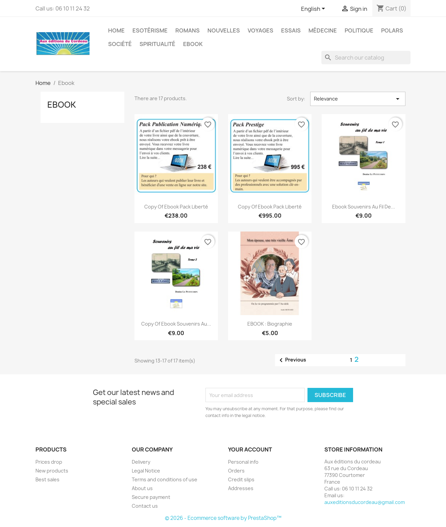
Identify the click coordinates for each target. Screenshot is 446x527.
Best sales (47, 479)
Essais (291, 30)
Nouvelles (223, 30)
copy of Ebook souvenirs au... (176, 324)
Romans (187, 30)
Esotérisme (150, 30)
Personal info (243, 462)
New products (51, 470)
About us (142, 488)
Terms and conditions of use (164, 479)
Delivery (141, 462)
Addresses (240, 488)
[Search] (366, 57)
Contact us (145, 506)
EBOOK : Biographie (269, 324)
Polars (392, 30)
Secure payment (151, 497)
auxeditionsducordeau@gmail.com (364, 502)
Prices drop (48, 462)
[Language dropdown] (314, 9)
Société (120, 44)
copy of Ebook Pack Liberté (176, 206)
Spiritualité (157, 44)
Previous (291, 360)
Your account (250, 449)
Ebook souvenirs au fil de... (363, 206)
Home (116, 30)
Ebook (193, 44)
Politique (359, 30)
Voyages (260, 30)
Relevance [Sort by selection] (358, 99)
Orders (236, 470)
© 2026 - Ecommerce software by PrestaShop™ (223, 518)
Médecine (322, 30)
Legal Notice (146, 470)
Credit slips (241, 479)
